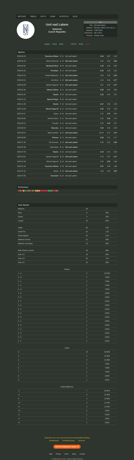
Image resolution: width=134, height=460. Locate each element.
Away (61, 44)
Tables (33, 16)
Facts (43, 16)
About (74, 454)
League (47, 44)
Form (52, 16)
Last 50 (73, 44)
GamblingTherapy (68, 440)
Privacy (58, 454)
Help (50, 454)
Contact (82, 454)
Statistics (64, 16)
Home (54, 44)
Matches (22, 16)
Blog (75, 16)
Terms (66, 454)
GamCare (81, 440)
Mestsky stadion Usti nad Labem (106, 28)
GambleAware (54, 440)
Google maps (99, 35)
